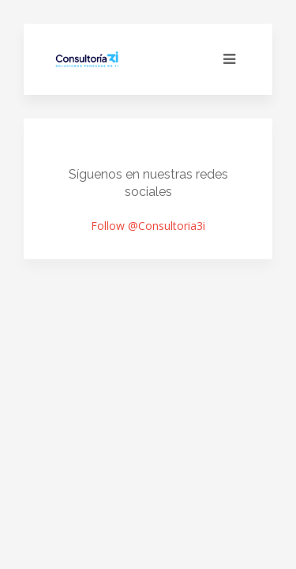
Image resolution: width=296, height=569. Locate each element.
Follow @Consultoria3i (148, 225)
